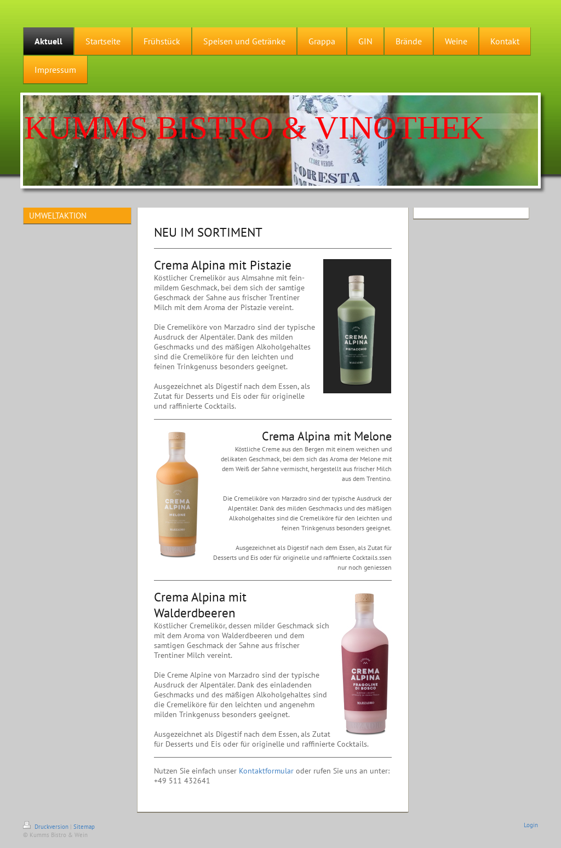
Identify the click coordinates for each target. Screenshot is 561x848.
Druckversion (46, 826)
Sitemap (84, 826)
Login (531, 825)
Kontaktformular (266, 771)
